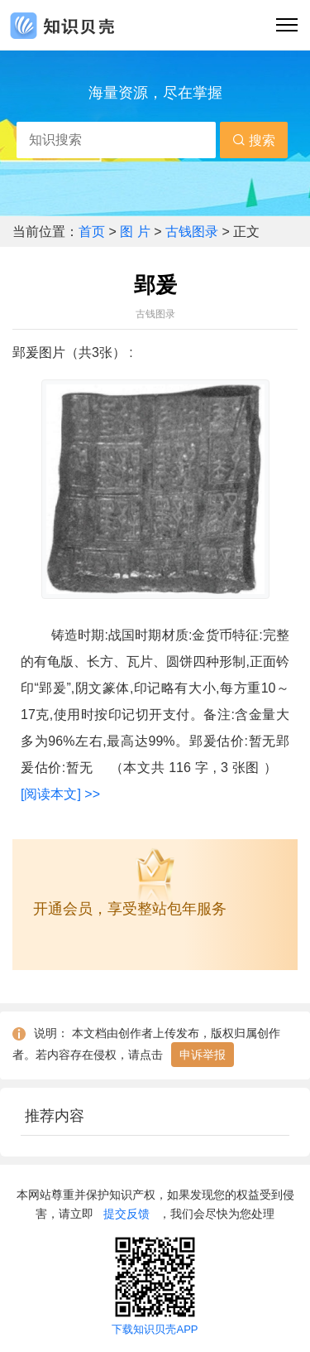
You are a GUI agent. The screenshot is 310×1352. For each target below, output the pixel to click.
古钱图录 (191, 232)
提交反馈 (126, 1213)
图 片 (137, 232)
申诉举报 (202, 1054)
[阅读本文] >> (60, 794)
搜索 (253, 140)
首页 (93, 232)
